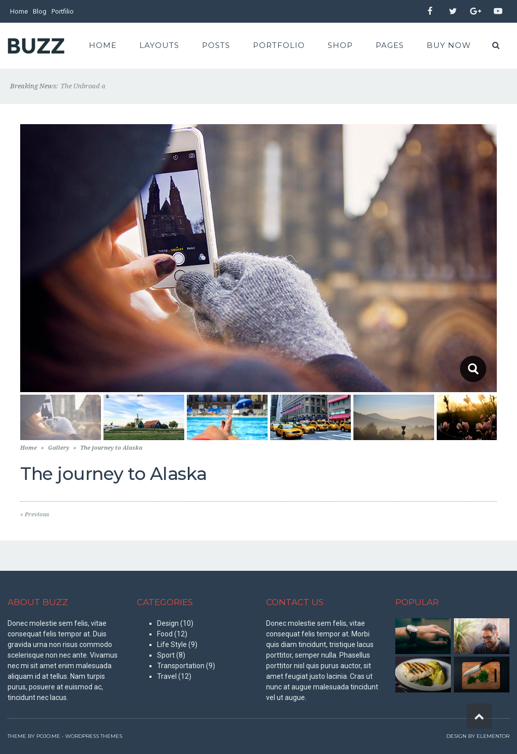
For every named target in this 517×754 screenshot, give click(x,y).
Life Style (172, 644)
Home (19, 11)
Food (165, 634)
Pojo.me (48, 736)
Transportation (180, 666)
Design (168, 623)
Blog (39, 11)
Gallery (58, 448)
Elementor (493, 736)
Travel (167, 676)
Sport (166, 655)
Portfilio (62, 11)
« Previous (34, 514)
